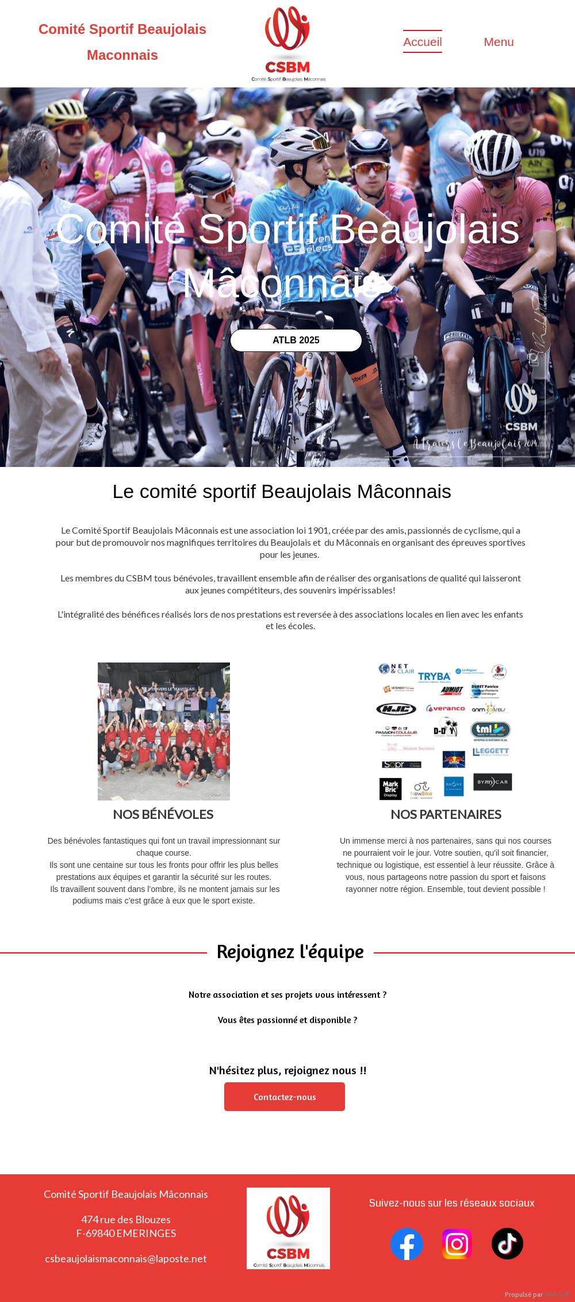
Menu (499, 41)
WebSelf (557, 1294)
